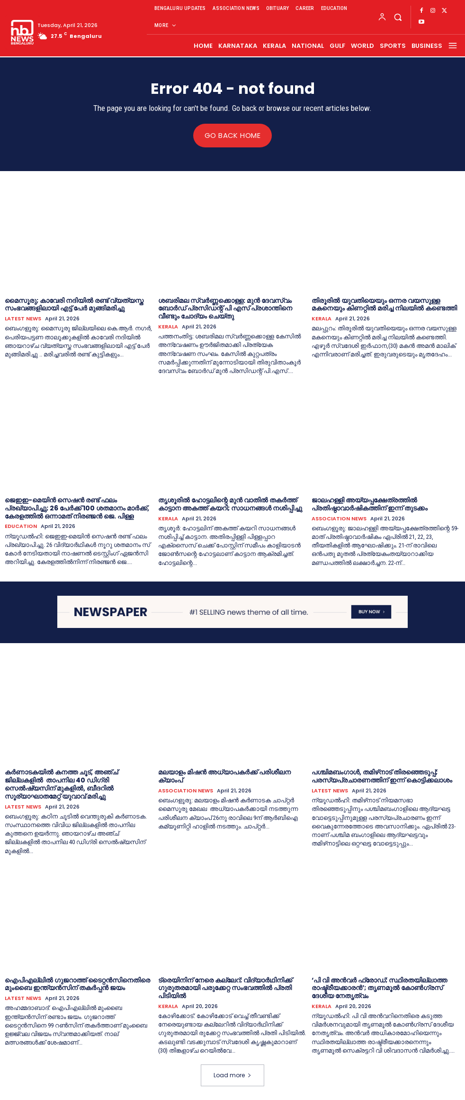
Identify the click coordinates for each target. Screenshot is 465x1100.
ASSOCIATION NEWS (339, 518)
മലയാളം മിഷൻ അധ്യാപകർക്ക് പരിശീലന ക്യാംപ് (224, 776)
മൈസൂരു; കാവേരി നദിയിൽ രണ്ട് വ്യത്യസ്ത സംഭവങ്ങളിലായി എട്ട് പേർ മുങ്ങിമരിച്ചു (74, 304)
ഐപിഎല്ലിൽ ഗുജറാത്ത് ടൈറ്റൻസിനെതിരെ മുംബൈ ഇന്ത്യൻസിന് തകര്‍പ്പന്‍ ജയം (77, 983)
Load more (232, 1075)
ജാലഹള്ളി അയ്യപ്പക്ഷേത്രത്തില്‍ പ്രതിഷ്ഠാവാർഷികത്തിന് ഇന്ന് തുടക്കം (370, 503)
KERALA (168, 327)
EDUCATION (21, 526)
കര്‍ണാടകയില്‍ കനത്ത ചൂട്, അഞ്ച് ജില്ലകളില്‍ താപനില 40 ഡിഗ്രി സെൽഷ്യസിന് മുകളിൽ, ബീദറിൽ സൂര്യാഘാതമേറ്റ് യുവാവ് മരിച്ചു (61, 783)
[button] (397, 17)
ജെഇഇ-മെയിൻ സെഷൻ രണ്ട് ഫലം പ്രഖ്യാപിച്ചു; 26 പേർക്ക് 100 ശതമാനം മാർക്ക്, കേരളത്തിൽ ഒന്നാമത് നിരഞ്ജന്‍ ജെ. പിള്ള (77, 507)
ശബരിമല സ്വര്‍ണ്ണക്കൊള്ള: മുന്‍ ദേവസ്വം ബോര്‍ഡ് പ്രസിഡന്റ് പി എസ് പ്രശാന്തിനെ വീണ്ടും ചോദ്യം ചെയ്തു (225, 308)
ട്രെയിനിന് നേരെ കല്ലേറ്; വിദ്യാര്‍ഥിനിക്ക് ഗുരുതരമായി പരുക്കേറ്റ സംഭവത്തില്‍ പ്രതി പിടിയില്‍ (225, 987)
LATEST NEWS (23, 319)
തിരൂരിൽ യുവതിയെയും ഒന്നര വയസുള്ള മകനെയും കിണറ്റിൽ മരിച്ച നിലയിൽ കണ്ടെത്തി (384, 304)
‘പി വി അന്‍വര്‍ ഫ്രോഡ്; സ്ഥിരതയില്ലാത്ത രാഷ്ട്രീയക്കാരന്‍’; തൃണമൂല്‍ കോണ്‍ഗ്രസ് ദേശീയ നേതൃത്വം (379, 987)
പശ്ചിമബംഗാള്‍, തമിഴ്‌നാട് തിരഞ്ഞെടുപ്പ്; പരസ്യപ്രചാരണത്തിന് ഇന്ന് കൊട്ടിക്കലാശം (382, 776)
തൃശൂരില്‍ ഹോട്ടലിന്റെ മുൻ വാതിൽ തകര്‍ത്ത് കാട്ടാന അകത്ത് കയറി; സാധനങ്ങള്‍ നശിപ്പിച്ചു (230, 503)
